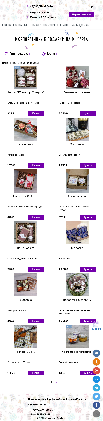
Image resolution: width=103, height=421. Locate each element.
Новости (32, 399)
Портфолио (49, 25)
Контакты (62, 25)
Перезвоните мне (81, 14)
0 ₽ (91, 7)
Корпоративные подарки (27, 25)
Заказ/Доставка (80, 25)
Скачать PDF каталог (41, 17)
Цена (5, 62)
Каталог (42, 399)
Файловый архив (37, 404)
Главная (6, 25)
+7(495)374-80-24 (40, 6)
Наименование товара (25, 62)
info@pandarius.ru (38, 12)
